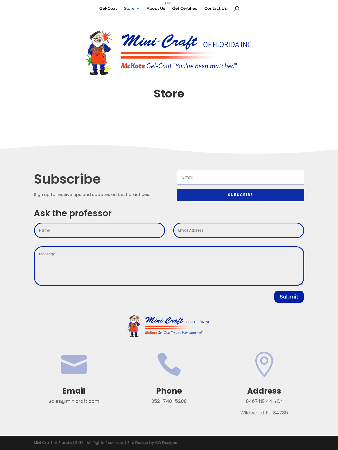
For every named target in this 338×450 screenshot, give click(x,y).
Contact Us (215, 9)
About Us (156, 9)
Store (129, 9)
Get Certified (185, 9)
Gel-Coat (108, 9)
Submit (289, 296)
